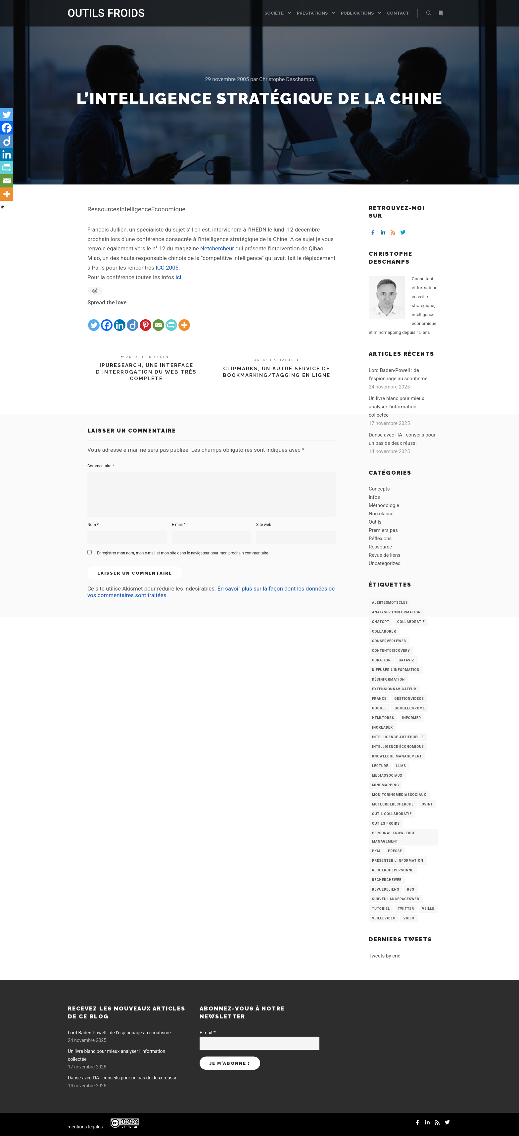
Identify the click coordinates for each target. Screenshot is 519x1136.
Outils (375, 522)
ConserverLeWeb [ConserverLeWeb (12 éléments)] (389, 641)
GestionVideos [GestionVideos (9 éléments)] (409, 698)
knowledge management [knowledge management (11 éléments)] (397, 756)
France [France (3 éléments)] (379, 698)
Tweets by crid (385, 956)
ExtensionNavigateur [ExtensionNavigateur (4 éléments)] (394, 689)
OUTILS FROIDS (101, 13)
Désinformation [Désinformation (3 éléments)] (388, 679)
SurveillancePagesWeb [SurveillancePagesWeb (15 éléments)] (395, 899)
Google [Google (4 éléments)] (379, 708)
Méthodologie (384, 505)
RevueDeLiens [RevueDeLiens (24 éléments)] (385, 889)
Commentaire (100, 466)
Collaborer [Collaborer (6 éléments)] (384, 631)
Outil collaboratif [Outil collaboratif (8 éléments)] (392, 814)
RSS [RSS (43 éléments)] (410, 889)
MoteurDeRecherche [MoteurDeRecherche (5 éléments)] (393, 804)
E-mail (178, 524)
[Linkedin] (119, 319)
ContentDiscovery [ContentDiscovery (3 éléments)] (391, 650)
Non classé (381, 514)
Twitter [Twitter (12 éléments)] (406, 908)
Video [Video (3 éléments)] (408, 918)
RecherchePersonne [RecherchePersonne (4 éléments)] (392, 870)
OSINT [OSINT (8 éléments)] (427, 804)
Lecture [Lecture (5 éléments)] (380, 766)
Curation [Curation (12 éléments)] (381, 660)
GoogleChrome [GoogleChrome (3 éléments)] (410, 708)
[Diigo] (132, 319)
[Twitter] (94, 319)
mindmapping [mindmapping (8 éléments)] (385, 785)
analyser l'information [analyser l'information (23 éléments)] (396, 612)
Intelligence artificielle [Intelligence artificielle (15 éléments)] (398, 737)
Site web (263, 524)
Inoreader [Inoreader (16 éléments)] (382, 727)
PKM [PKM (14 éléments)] (376, 851)
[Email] (158, 319)
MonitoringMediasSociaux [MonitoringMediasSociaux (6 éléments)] (399, 795)
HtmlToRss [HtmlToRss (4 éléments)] (383, 718)
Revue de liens (385, 555)
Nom (93, 524)
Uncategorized (385, 563)
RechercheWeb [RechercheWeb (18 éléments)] (387, 880)
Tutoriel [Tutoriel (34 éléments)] (381, 908)
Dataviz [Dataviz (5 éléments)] (406, 660)
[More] (184, 319)
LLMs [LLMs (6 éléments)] (401, 766)
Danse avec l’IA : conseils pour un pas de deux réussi (122, 1077)
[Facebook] (107, 319)
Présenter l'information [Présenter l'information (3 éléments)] (397, 860)
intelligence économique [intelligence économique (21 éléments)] (398, 747)
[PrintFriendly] (171, 319)
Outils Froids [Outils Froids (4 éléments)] (386, 823)
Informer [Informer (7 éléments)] (411, 718)
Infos (374, 497)
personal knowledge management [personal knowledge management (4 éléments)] (393, 837)
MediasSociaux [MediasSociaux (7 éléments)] (387, 775)
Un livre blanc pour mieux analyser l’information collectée (396, 406)
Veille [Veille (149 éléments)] (428, 908)
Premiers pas (383, 530)
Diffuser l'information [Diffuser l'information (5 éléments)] (396, 670)
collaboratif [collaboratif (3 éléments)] (411, 622)
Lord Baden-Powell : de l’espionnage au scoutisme (119, 1032)
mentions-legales (85, 1126)
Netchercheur (217, 248)
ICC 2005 (167, 267)
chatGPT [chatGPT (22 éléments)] (380, 622)
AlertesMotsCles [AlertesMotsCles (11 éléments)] (390, 602)
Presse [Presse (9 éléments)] (395, 851)
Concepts (379, 489)
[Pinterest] (145, 319)
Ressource (380, 547)
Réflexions (380, 539)
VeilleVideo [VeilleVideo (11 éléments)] (384, 918)
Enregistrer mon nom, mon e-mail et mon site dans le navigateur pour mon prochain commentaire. (183, 553)
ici (178, 277)
